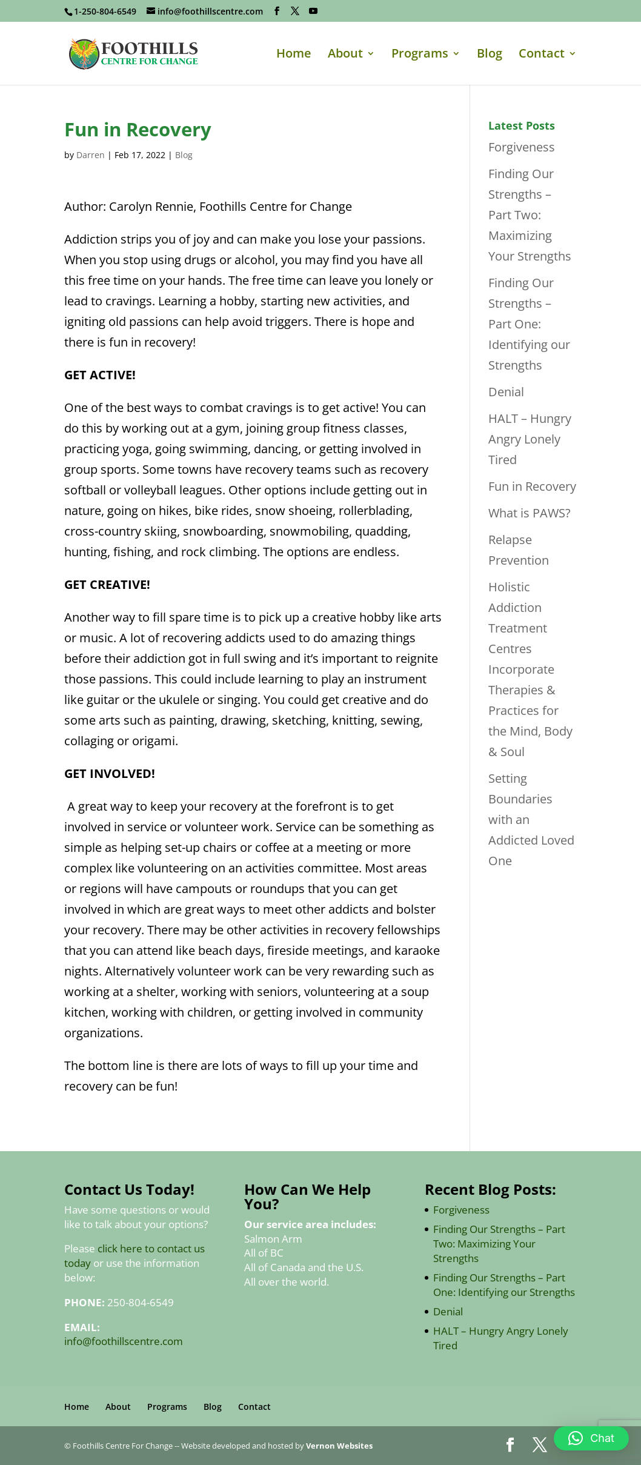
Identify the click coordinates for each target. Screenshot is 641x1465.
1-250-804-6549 (105, 11)
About (345, 55)
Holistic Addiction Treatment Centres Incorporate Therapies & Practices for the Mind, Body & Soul (530, 669)
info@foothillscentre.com (123, 1341)
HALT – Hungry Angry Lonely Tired (529, 439)
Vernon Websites (339, 1445)
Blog (489, 55)
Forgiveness (521, 147)
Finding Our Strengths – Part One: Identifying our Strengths (529, 323)
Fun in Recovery (532, 486)
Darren (90, 155)
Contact (542, 55)
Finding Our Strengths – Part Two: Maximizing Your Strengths (529, 214)
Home (293, 55)
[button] (591, 1438)
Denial (506, 392)
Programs (419, 55)
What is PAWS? (529, 513)
